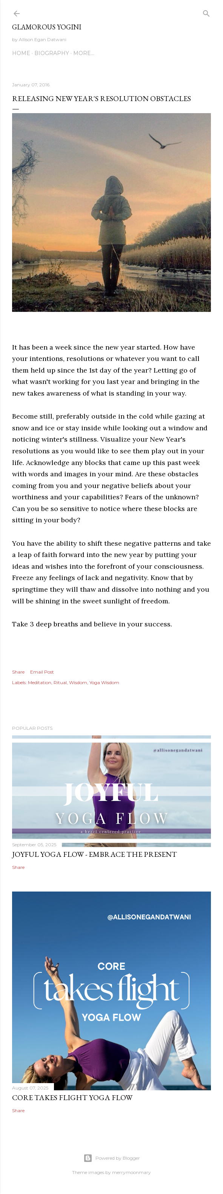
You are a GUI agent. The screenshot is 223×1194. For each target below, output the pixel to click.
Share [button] (18, 672)
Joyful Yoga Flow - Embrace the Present (94, 854)
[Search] (206, 12)
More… (83, 53)
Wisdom (78, 682)
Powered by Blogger (111, 1158)
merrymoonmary (131, 1172)
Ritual (60, 682)
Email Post (42, 672)
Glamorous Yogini (46, 27)
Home (21, 53)
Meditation (39, 682)
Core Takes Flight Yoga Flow (72, 1097)
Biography (51, 53)
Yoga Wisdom (104, 682)
